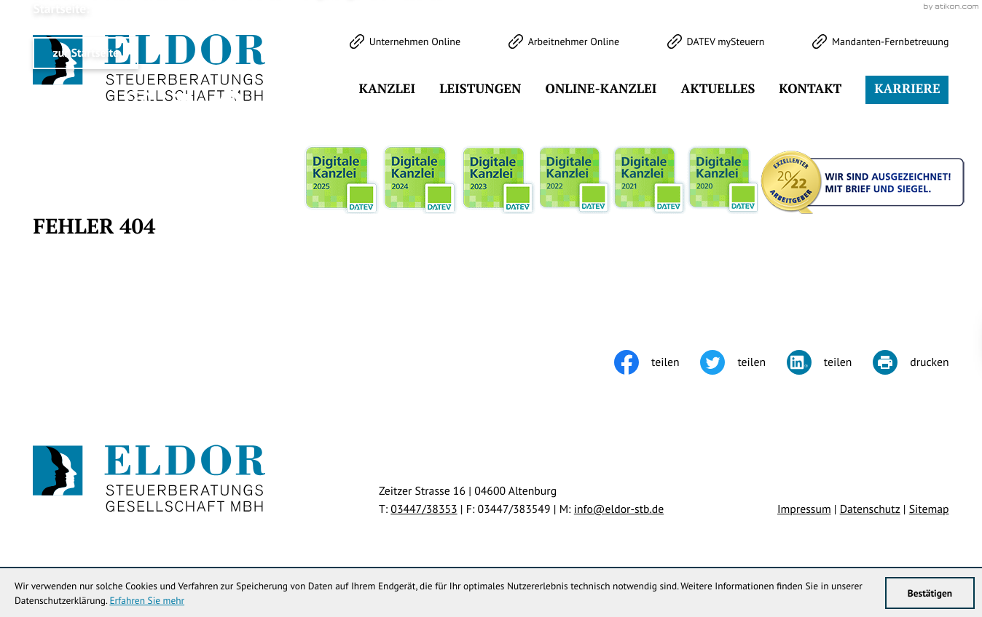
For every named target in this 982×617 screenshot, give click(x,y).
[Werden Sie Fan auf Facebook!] (91, 103)
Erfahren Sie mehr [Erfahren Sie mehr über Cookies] (146, 600)
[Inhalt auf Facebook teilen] (657, 362)
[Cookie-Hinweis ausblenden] (711, 343)
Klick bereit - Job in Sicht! (855, 343)
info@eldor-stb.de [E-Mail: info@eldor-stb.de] (619, 509)
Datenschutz (870, 509)
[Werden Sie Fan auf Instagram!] (138, 103)
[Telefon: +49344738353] (423, 509)
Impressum (804, 509)
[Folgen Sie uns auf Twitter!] (45, 103)
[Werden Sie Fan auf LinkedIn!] (185, 103)
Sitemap (929, 509)
